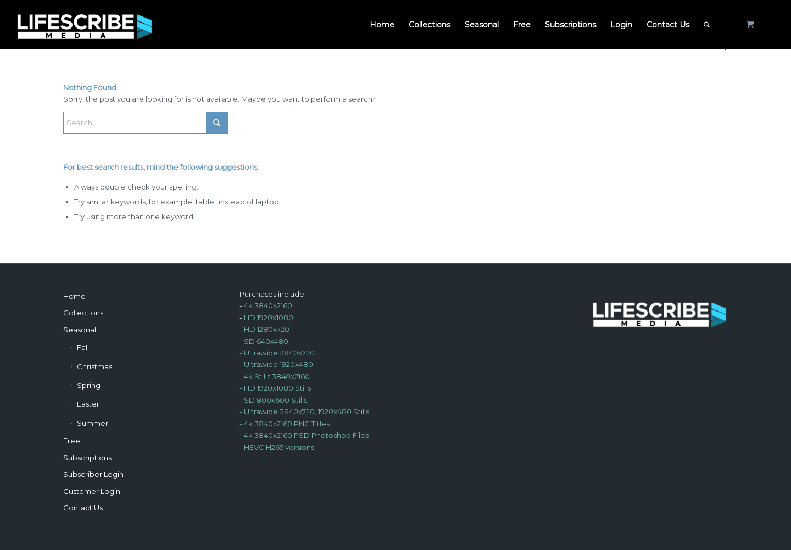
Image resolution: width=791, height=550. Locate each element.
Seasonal (79, 329)
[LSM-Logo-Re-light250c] (84, 24)
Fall (83, 347)
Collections (83, 312)
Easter (88, 403)
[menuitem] (382, 24)
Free (71, 440)
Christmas (94, 366)
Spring (89, 385)
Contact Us (83, 507)
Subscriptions (87, 457)
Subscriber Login (93, 474)
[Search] (707, 24)
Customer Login (91, 491)
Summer (92, 423)
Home (74, 296)
